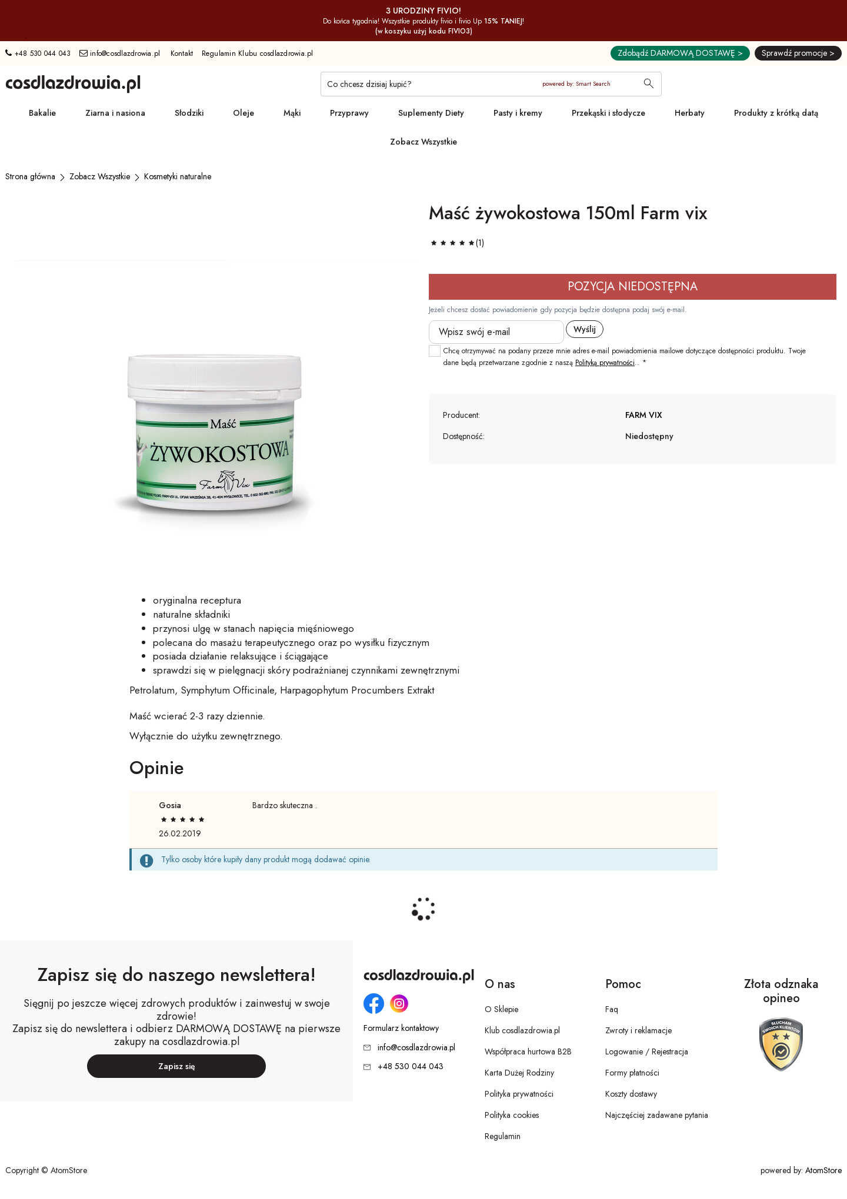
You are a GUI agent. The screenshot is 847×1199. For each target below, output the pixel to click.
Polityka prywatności (519, 1094)
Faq (611, 1009)
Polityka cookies (512, 1115)
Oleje (243, 113)
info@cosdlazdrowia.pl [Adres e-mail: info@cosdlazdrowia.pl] (120, 53)
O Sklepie (501, 1009)
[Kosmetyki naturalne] (177, 176)
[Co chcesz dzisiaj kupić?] (491, 84)
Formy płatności (632, 1073)
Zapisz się (176, 1066)
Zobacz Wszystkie (423, 142)
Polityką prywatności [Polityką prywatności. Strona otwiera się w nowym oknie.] (605, 362)
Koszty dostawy (631, 1094)
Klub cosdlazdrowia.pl (522, 1030)
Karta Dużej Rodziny (519, 1073)
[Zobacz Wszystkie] (99, 176)
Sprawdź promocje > (798, 53)
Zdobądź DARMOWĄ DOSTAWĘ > (680, 53)
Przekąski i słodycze (608, 113)
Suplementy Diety (431, 113)
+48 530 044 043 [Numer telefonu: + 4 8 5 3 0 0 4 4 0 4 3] (38, 53)
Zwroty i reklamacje (638, 1030)
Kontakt (182, 53)
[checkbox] (435, 351)
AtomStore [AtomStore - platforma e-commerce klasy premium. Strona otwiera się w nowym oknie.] (823, 1170)
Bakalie (42, 113)
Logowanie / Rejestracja (646, 1051)
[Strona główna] (30, 176)
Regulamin (503, 1136)
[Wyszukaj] (649, 84)
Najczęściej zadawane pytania (656, 1115)
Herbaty (690, 113)
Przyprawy (349, 113)
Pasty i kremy (517, 113)
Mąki (292, 113)
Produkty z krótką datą (776, 113)
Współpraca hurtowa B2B (528, 1051)
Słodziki (189, 113)
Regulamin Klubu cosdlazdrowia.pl (258, 53)
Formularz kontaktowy (401, 1028)
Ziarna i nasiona (115, 113)
